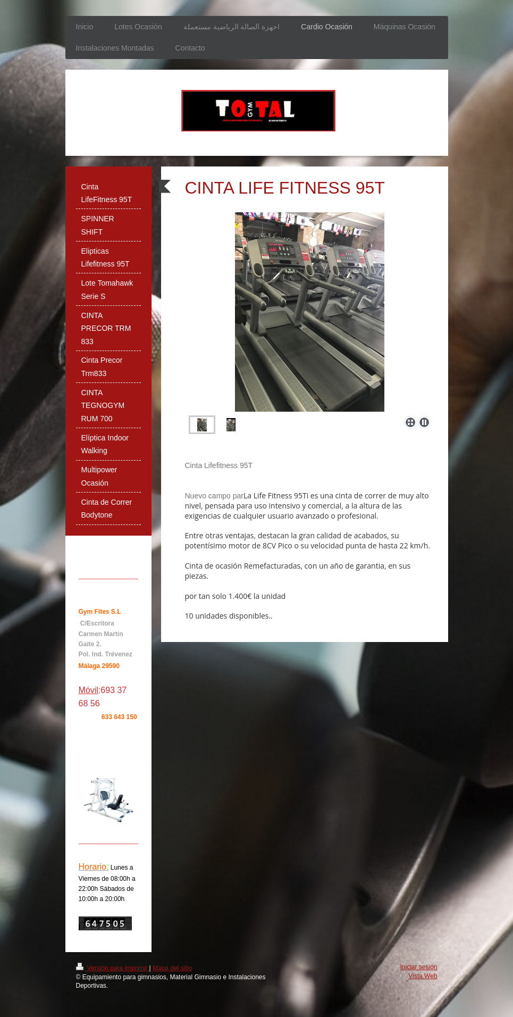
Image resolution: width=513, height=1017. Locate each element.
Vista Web (422, 976)
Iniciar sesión (418, 967)
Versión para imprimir (112, 968)
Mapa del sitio (172, 968)
